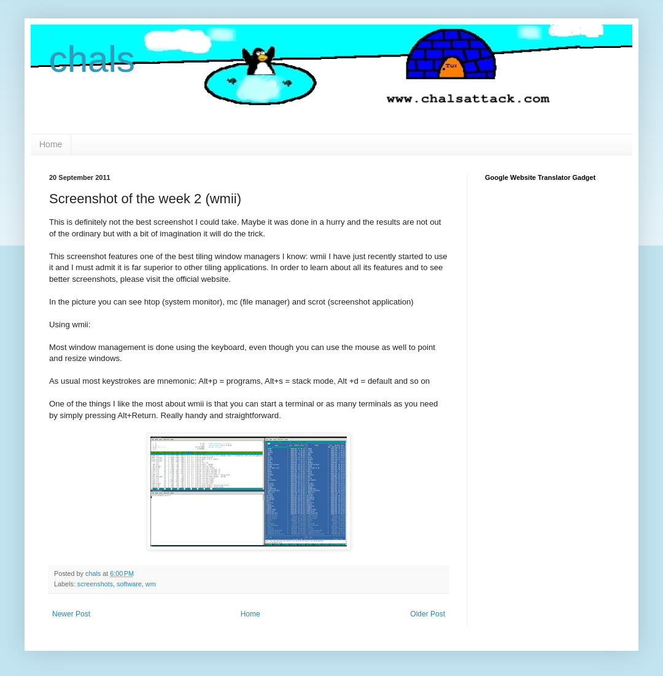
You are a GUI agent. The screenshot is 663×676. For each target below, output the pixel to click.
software (129, 584)
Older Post (427, 614)
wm (150, 584)
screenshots (95, 584)
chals (92, 59)
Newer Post (71, 614)
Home (50, 144)
